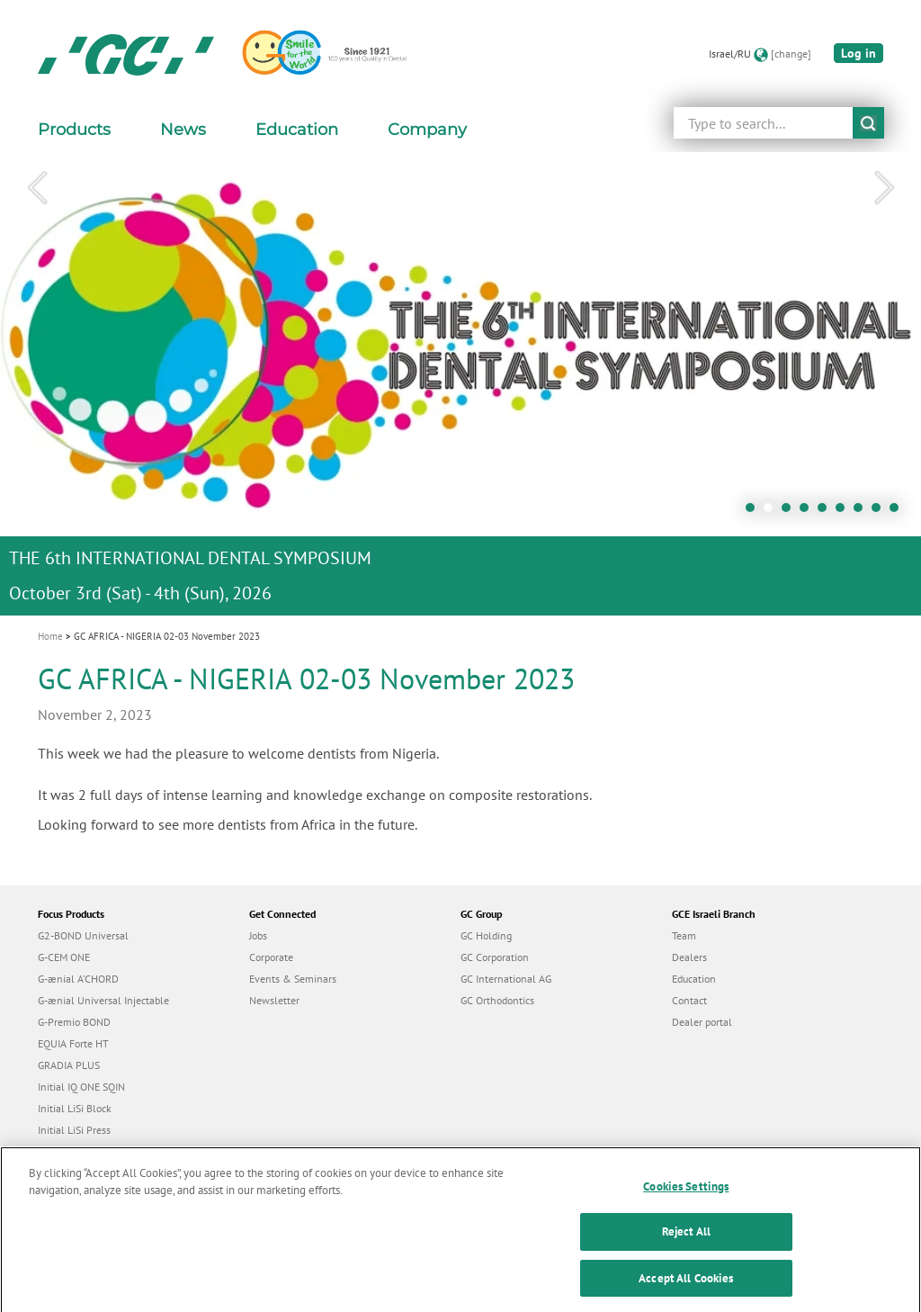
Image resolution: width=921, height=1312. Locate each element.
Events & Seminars (292, 978)
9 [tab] (899, 512)
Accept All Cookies (686, 1292)
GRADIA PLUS (69, 1065)
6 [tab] (845, 512)
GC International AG (505, 978)
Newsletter (274, 1000)
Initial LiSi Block (75, 1108)
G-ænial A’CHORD (78, 978)
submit (868, 123)
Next (884, 188)
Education (694, 978)
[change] (791, 53)
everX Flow (63, 1151)
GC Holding (486, 935)
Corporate (271, 957)
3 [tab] (791, 512)
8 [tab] (881, 512)
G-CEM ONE (64, 957)
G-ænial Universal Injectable (103, 1000)
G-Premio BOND (74, 1022)
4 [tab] (809, 512)
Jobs (258, 935)
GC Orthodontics (497, 1000)
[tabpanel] (460, 384)
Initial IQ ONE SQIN (81, 1086)
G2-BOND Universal (83, 935)
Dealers (689, 957)
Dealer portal (702, 1022)
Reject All (686, 1246)
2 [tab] (773, 512)
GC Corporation (494, 957)
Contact (689, 1000)
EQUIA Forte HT (73, 1043)
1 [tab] (755, 512)
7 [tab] (863, 512)
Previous (37, 188)
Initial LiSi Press (74, 1130)
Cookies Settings (686, 1201)
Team (684, 935)
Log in (858, 53)
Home (50, 636)
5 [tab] (827, 512)
